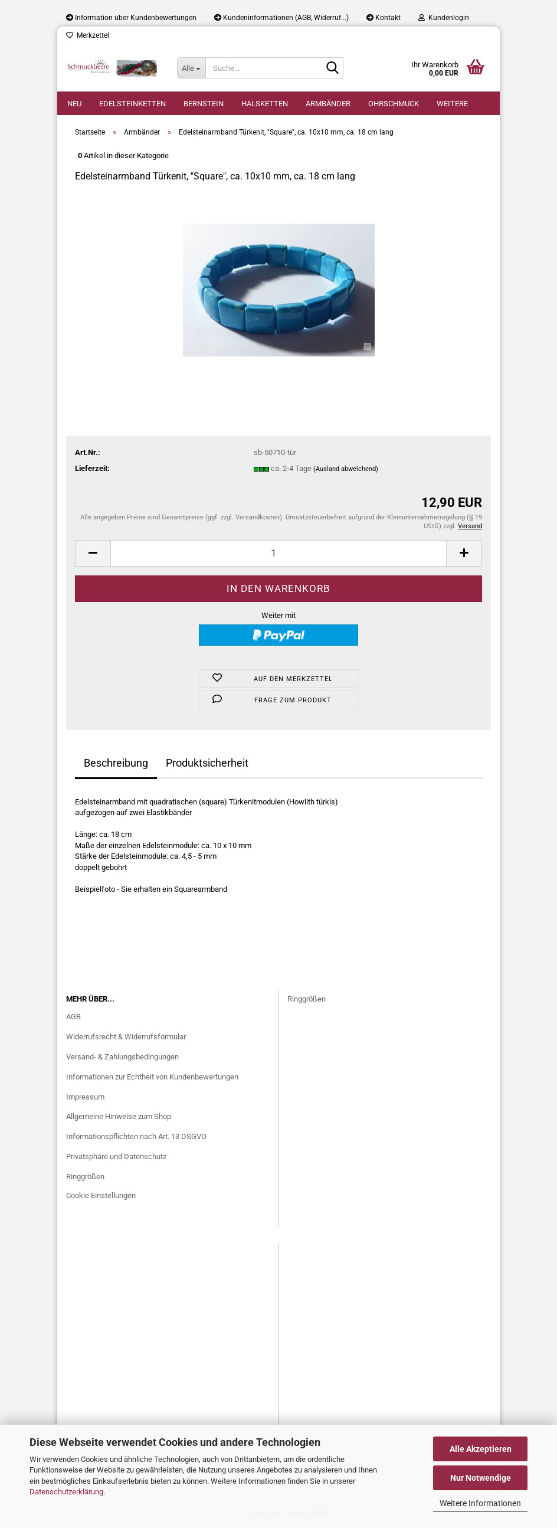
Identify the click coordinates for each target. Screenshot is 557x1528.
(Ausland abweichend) (345, 469)
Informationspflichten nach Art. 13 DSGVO (136, 1136)
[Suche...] (191, 67)
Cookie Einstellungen (101, 1195)
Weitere (452, 103)
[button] (92, 553)
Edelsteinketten (132, 103)
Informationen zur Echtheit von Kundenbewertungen (152, 1076)
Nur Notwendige (480, 1478)
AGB (73, 1016)
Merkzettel (87, 35)
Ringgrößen (85, 1176)
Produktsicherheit (207, 763)
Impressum (85, 1096)
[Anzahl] (278, 553)
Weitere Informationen (480, 1503)
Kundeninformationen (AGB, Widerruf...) (281, 18)
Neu (74, 103)
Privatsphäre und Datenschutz (116, 1156)
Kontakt (383, 18)
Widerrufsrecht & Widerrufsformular (126, 1036)
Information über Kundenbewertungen (131, 18)
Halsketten (264, 103)
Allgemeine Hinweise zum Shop (118, 1116)
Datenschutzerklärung (66, 1491)
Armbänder (328, 103)
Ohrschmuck (393, 103)
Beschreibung (116, 763)
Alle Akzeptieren (481, 1449)
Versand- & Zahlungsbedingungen (122, 1056)
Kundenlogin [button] (443, 18)
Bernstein (204, 103)
